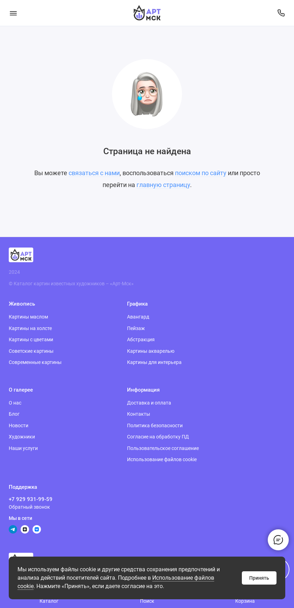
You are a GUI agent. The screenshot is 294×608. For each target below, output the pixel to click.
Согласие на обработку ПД (158, 436)
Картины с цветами (31, 339)
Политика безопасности (155, 425)
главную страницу (163, 184)
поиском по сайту (200, 173)
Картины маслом (28, 317)
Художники (22, 436)
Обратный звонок (29, 507)
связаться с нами (94, 173)
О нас (15, 403)
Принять (259, 578)
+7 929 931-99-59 (30, 499)
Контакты (138, 414)
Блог (14, 414)
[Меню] (13, 13)
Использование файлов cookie (162, 459)
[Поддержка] (281, 13)
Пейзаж (136, 328)
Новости (18, 425)
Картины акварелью (150, 351)
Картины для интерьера (154, 362)
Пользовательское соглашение (163, 448)
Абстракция (141, 339)
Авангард (138, 317)
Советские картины (31, 351)
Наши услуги (23, 448)
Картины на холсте (30, 328)
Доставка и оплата (149, 403)
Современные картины (35, 362)
